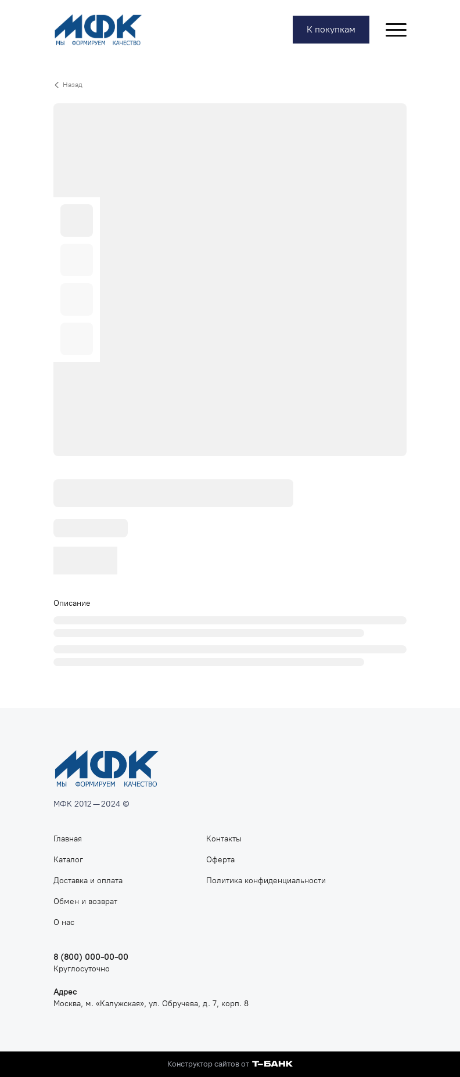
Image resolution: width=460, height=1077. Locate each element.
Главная (67, 839)
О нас (63, 922)
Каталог (68, 860)
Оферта (220, 860)
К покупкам (331, 29)
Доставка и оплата (88, 881)
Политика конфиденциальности (266, 881)
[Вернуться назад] (230, 84)
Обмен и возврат (85, 901)
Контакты (224, 839)
